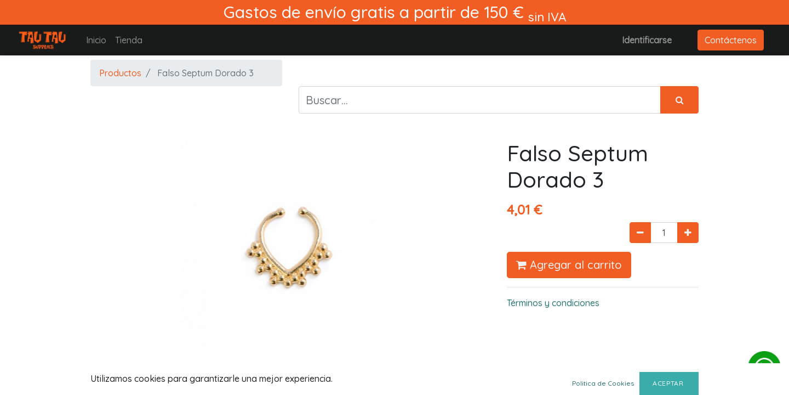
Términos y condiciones (553, 302)
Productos (120, 72)
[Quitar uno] (640, 232)
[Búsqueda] (679, 100)
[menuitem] (96, 40)
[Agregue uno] (688, 232)
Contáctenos (731, 40)
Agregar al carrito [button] (569, 265)
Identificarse (647, 40)
